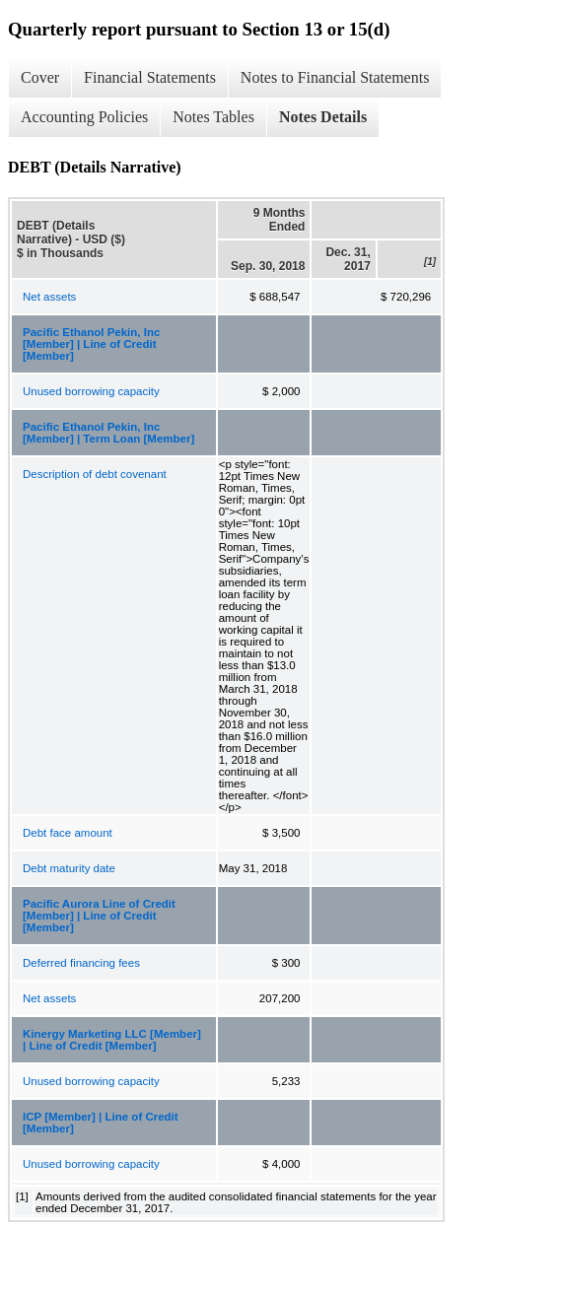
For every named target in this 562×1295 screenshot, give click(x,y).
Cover (40, 77)
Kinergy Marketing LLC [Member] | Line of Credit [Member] (112, 1040)
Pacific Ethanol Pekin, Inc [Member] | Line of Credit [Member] (91, 344)
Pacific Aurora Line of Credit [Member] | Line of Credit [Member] (99, 915)
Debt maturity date (69, 868)
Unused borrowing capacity (91, 391)
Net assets (49, 297)
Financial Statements (150, 77)
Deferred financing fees (81, 963)
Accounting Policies (84, 116)
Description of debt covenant (95, 474)
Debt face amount (67, 833)
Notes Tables (213, 116)
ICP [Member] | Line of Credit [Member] (100, 1122)
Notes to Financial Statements (335, 77)
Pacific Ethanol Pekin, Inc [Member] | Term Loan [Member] (108, 432)
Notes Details (323, 116)
